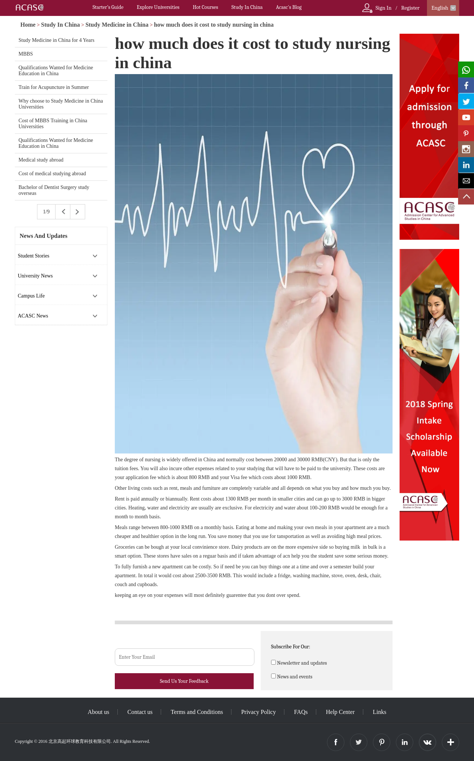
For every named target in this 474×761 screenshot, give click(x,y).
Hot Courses (205, 7)
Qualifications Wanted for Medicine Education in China (56, 70)
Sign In (383, 7)
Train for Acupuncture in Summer (54, 87)
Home (28, 24)
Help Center (340, 712)
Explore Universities (158, 7)
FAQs (301, 712)
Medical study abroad (41, 160)
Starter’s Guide (108, 7)
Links (379, 712)
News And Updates (43, 236)
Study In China (247, 7)
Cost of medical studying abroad (52, 173)
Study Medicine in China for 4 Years (56, 40)
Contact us (140, 712)
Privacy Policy (258, 712)
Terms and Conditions (197, 712)
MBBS (26, 54)
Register (410, 7)
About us (98, 712)
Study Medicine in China (117, 24)
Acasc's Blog (288, 7)
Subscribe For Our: (290, 647)
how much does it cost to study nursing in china (214, 24)
